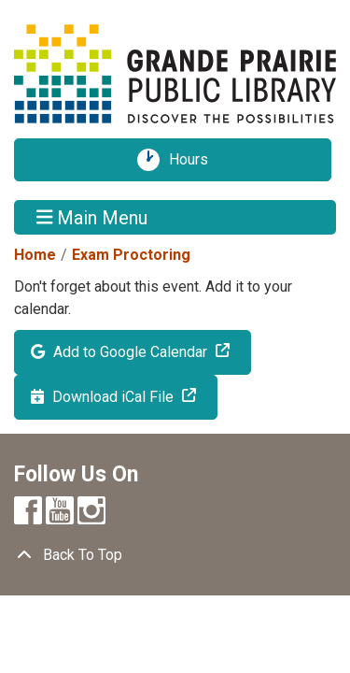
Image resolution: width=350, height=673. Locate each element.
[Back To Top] (175, 555)
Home (35, 255)
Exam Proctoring (131, 255)
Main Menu (92, 217)
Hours (195, 160)
